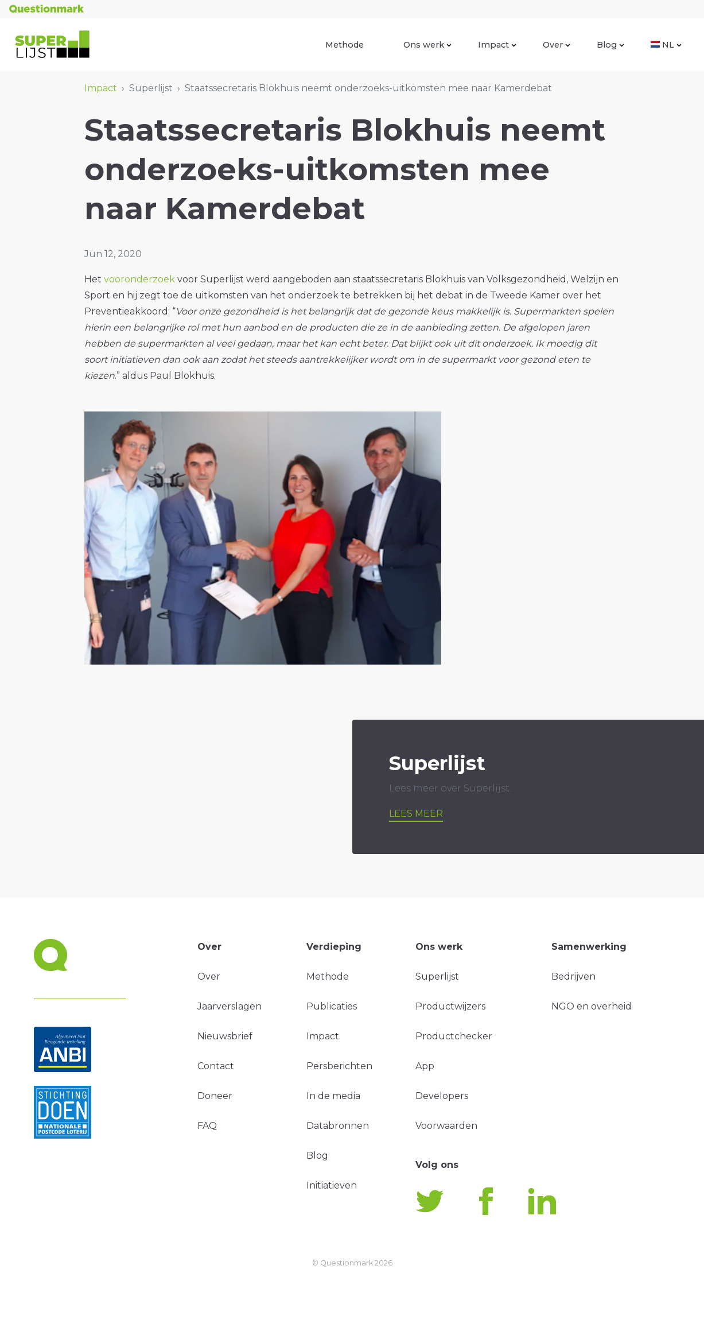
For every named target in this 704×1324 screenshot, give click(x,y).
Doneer (214, 1095)
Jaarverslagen (229, 1006)
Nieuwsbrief (224, 1036)
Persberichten (339, 1066)
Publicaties (331, 1006)
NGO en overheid (591, 1006)
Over (556, 45)
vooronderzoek (139, 279)
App (424, 1066)
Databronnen (337, 1125)
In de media (333, 1095)
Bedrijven (573, 976)
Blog (610, 45)
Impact (497, 45)
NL (666, 45)
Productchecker (453, 1036)
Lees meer (416, 813)
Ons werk (427, 45)
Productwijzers (450, 1006)
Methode (344, 45)
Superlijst (437, 976)
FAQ (207, 1125)
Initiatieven (331, 1185)
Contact (215, 1066)
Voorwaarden (446, 1125)
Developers (441, 1095)
